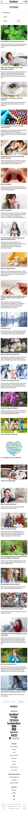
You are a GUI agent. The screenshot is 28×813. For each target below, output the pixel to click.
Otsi (18, 21)
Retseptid (14, 758)
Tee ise (14, 761)
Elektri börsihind (14, 783)
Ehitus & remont (14, 755)
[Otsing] (24, 2)
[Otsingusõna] (14, 12)
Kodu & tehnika (14, 746)
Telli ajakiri (14, 780)
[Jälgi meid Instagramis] (14, 796)
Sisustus (14, 749)
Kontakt (14, 793)
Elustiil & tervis (14, 767)
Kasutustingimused (14, 777)
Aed (14, 752)
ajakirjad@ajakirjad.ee (12, 806)
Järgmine (21, 701)
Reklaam (14, 790)
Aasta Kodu (14, 770)
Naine (14, 764)
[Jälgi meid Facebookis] (14, 800)
